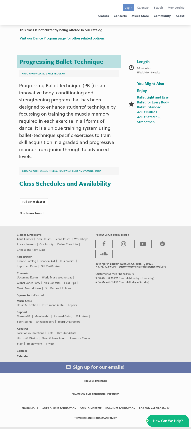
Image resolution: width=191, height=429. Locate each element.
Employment (34, 344)
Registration (24, 257)
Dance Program (55, 73)
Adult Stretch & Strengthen (149, 119)
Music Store (140, 15)
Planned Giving (63, 316)
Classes (103, 15)
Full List (34, 201)
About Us (22, 328)
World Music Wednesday (57, 277)
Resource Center (80, 338)
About (180, 15)
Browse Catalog (26, 261)
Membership (176, 7)
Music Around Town (29, 288)
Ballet (43, 170)
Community (162, 15)
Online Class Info (67, 244)
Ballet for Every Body (153, 102)
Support (22, 312)
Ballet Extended (149, 107)
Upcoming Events (27, 277)
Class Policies (66, 261)
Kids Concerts (52, 283)
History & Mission (27, 338)
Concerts (120, 15)
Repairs (72, 305)
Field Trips (70, 283)
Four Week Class (68, 170)
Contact (22, 350)
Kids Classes (44, 239)
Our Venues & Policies (58, 288)
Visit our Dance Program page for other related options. (62, 38)
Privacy (50, 344)
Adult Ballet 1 (147, 112)
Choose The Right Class (31, 250)
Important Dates (27, 266)
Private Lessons (26, 244)
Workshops (81, 239)
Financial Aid (47, 261)
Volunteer (82, 316)
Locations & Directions (30, 333)
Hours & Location (27, 305)
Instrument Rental (53, 305)
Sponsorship (24, 321)
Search (158, 7)
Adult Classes (25, 239)
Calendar (143, 7)
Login (128, 7)
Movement (86, 170)
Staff (20, 344)
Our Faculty (46, 244)
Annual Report (45, 321)
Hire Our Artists (66, 333)
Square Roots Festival (30, 295)
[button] (168, 421)
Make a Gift (24, 316)
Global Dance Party (28, 283)
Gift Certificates (50, 266)
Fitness (53, 170)
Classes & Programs (29, 235)
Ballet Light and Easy (153, 97)
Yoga (98, 170)
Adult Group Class (33, 73)
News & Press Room (54, 338)
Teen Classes (62, 239)
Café (50, 333)
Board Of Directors (68, 321)
